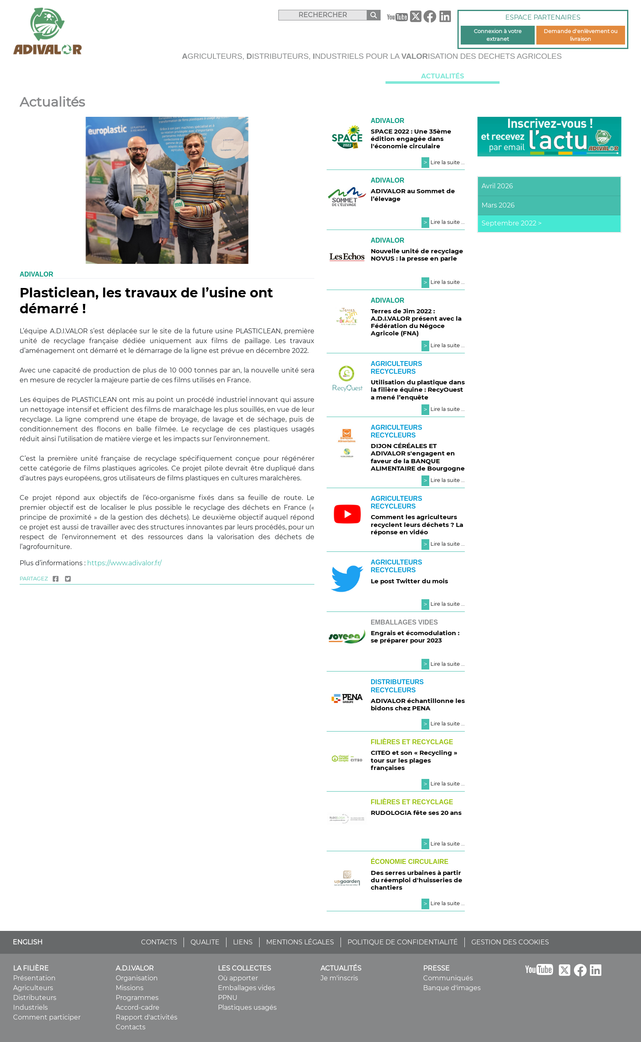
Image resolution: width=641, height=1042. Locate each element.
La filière (76, 76)
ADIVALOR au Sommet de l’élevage (413, 194)
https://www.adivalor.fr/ (124, 563)
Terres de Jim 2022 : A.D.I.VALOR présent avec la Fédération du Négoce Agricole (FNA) (416, 322)
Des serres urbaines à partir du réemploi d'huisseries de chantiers (416, 880)
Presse (564, 76)
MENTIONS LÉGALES (300, 942)
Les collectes (320, 76)
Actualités (442, 76)
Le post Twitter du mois (409, 581)
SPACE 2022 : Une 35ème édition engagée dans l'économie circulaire (411, 138)
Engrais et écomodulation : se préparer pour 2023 (415, 636)
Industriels (30, 1007)
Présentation (34, 978)
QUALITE (205, 942)
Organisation (137, 978)
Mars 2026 (498, 205)
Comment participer (47, 1017)
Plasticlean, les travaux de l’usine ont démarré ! (146, 300)
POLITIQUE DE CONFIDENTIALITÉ (402, 942)
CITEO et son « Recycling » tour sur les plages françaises (414, 760)
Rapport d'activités (146, 1017)
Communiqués (448, 978)
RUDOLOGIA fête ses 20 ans (416, 813)
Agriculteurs (33, 988)
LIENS (243, 942)
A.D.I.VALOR (198, 76)
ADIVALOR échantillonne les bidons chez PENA (418, 704)
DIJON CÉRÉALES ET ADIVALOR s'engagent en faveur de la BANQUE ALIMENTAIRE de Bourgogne (418, 457)
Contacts (131, 1027)
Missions (129, 988)
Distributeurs (34, 998)
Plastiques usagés (247, 1007)
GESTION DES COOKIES (510, 942)
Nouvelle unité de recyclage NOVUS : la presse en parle (417, 254)
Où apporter (238, 978)
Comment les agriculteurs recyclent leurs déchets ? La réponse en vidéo (417, 524)
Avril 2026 (497, 186)
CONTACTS (159, 942)
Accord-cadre (137, 1007)
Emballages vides (246, 988)
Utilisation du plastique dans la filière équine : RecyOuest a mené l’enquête (418, 389)
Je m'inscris (339, 978)
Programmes (137, 998)
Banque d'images (452, 988)
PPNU (228, 998)
